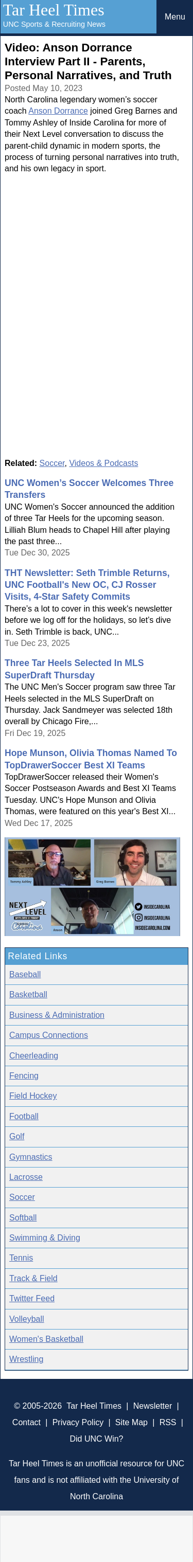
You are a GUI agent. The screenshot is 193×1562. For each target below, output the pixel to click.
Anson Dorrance (58, 110)
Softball (23, 1217)
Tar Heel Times (53, 10)
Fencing (24, 1075)
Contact (26, 1422)
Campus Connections (48, 1035)
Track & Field (33, 1278)
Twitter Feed (32, 1298)
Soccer (52, 463)
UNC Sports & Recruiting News (54, 24)
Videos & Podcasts (103, 463)
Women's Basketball (46, 1339)
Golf (16, 1136)
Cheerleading (33, 1055)
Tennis (21, 1257)
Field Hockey (33, 1095)
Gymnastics (30, 1157)
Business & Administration (56, 1015)
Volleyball (26, 1319)
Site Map (131, 1422)
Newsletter (152, 1406)
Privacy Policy (78, 1422)
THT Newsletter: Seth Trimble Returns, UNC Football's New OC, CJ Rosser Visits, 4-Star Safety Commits (87, 585)
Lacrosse (26, 1177)
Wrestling (26, 1359)
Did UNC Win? (96, 1438)
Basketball (28, 994)
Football (24, 1116)
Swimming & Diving (44, 1237)
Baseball (25, 974)
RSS (168, 1422)
